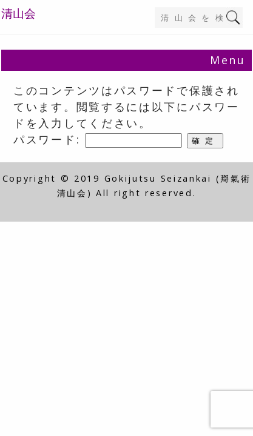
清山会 (18, 13)
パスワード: (97, 139)
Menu (228, 60)
